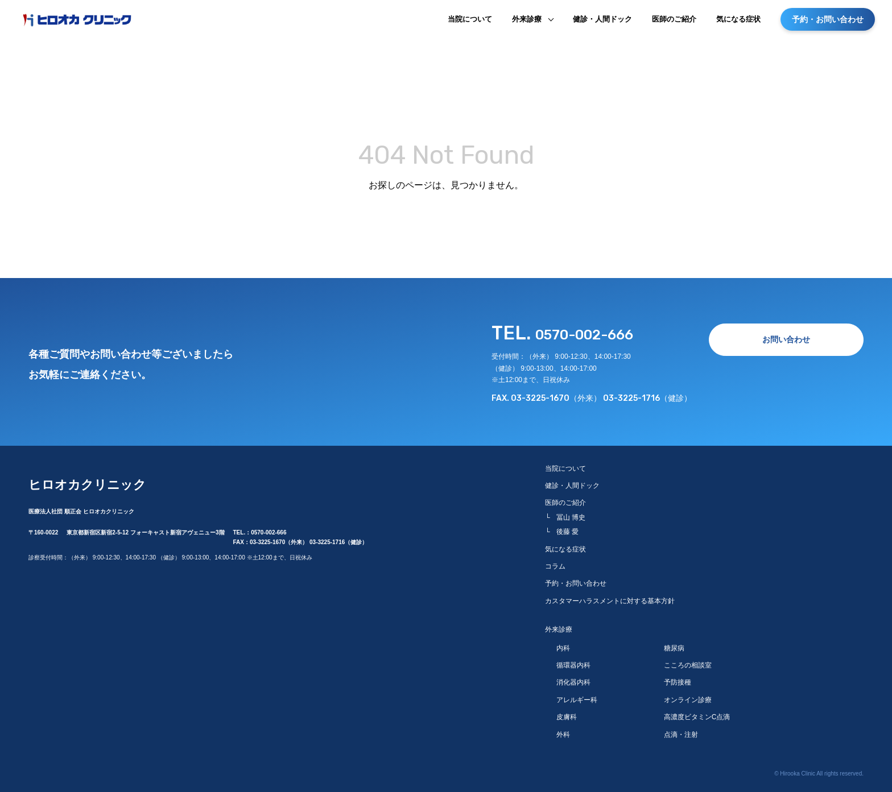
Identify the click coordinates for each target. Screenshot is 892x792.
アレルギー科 (576, 696)
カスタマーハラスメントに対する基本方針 (610, 598)
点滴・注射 (681, 731)
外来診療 (527, 23)
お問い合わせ (786, 339)
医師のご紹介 (674, 23)
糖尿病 (674, 645)
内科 (563, 645)
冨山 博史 (570, 514)
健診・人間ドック (602, 23)
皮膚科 (566, 714)
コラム (555, 563)
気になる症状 (738, 23)
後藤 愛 (567, 529)
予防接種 (677, 679)
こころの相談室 (688, 662)
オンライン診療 (688, 696)
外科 (563, 731)
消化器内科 (573, 679)
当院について (470, 23)
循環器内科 (573, 662)
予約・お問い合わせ (828, 23)
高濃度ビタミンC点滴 (697, 714)
